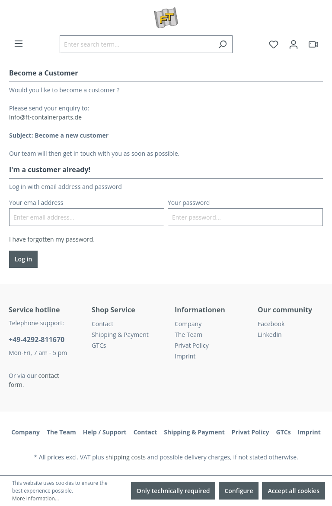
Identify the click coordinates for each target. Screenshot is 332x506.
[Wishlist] (274, 44)
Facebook (271, 324)
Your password (189, 202)
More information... (35, 498)
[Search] (222, 44)
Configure (238, 491)
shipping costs (125, 457)
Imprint (185, 356)
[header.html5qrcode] (313, 44)
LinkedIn (270, 334)
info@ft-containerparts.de (45, 117)
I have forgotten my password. (52, 239)
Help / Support (105, 432)
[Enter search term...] (136, 44)
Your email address (36, 202)
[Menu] (19, 43)
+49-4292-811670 (36, 339)
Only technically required (173, 491)
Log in (23, 259)
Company (188, 324)
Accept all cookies (293, 491)
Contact (102, 324)
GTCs (99, 345)
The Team (188, 334)
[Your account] (293, 44)
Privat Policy (192, 345)
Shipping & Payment (120, 334)
